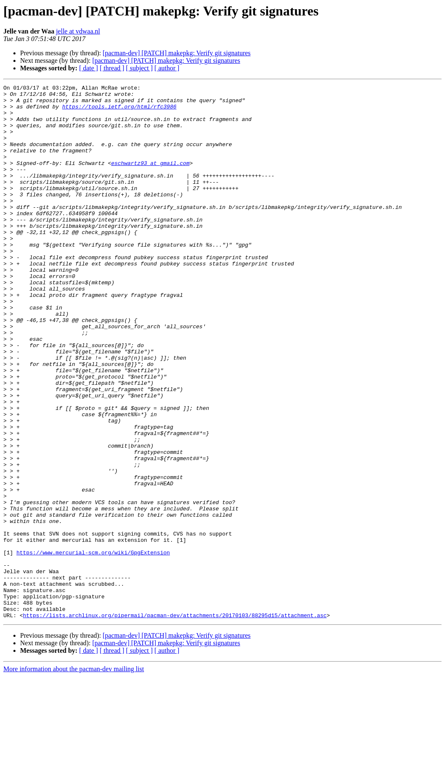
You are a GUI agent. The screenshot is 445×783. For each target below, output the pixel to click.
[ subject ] (139, 68)
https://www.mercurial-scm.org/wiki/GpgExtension (93, 646)
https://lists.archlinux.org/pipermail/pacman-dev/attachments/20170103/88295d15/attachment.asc (175, 722)
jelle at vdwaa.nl (78, 31)
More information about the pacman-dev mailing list (73, 775)
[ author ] (167, 68)
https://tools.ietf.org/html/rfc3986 (119, 111)
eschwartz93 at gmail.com (150, 179)
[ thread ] (112, 68)
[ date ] (88, 68)
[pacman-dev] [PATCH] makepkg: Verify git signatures (176, 53)
